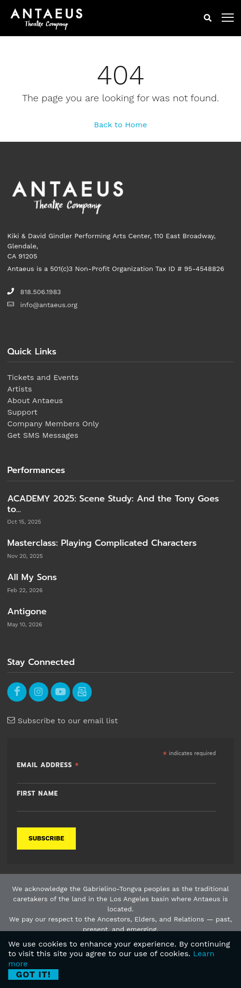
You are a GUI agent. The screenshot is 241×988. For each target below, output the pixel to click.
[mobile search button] (207, 18)
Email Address (48, 764)
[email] (82, 692)
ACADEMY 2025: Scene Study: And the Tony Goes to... (113, 504)
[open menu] (228, 18)
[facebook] (17, 692)
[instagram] (38, 692)
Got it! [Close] (33, 974)
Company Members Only (53, 423)
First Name (37, 794)
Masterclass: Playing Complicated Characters (102, 543)
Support (22, 412)
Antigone (26, 611)
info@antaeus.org (48, 305)
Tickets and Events (43, 377)
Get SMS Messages (42, 435)
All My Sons (32, 577)
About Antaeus (35, 400)
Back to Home (120, 124)
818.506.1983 (40, 292)
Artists (19, 388)
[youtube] (60, 692)
